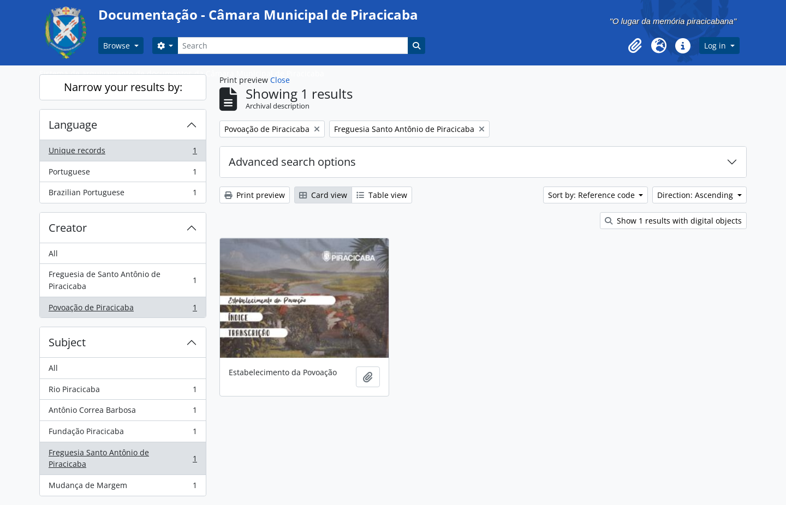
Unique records (122, 153)
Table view (381, 195)
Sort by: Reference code (592, 195)
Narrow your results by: (123, 87)
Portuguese (122, 174)
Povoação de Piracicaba (122, 310)
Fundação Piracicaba (122, 433)
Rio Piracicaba (122, 391)
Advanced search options (292, 161)
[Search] (292, 45)
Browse (117, 45)
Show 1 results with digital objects (673, 220)
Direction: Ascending (696, 195)
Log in (716, 45)
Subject (67, 342)
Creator (68, 227)
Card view (323, 195)
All (53, 253)
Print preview (254, 195)
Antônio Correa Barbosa (122, 412)
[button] (635, 46)
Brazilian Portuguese (122, 195)
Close (280, 80)
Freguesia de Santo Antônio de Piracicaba (122, 280)
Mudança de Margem (122, 487)
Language (73, 124)
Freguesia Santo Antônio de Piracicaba (122, 458)
